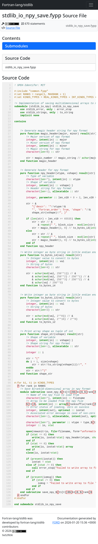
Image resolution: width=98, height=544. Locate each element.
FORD (56, 522)
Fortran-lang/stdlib (17, 4)
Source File (13, 28)
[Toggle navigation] (91, 4)
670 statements (35, 24)
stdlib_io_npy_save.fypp (20, 67)
